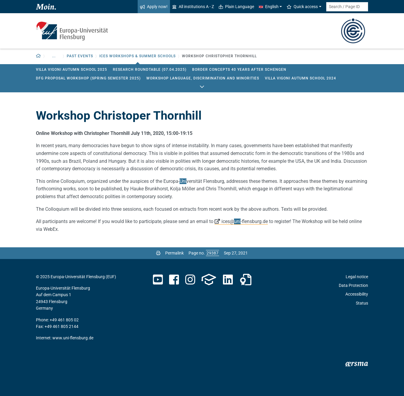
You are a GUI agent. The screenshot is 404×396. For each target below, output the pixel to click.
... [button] (54, 56)
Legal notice (357, 276)
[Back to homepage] (38, 56)
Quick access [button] (302, 6)
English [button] (269, 6)
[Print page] (158, 253)
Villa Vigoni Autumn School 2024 (300, 78)
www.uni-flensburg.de (72, 337)
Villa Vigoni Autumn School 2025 (71, 69)
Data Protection (353, 285)
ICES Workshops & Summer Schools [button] (137, 56)
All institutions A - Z (193, 6)
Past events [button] (80, 56)
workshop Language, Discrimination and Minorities (202, 78)
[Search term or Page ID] (347, 6)
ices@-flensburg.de (244, 221)
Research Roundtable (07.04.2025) (149, 69)
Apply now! (154, 6)
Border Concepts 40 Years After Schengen (239, 69)
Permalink (174, 253)
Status (362, 303)
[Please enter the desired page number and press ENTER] (212, 253)
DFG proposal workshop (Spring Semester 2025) (88, 78)
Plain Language (236, 6)
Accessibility (356, 294)
